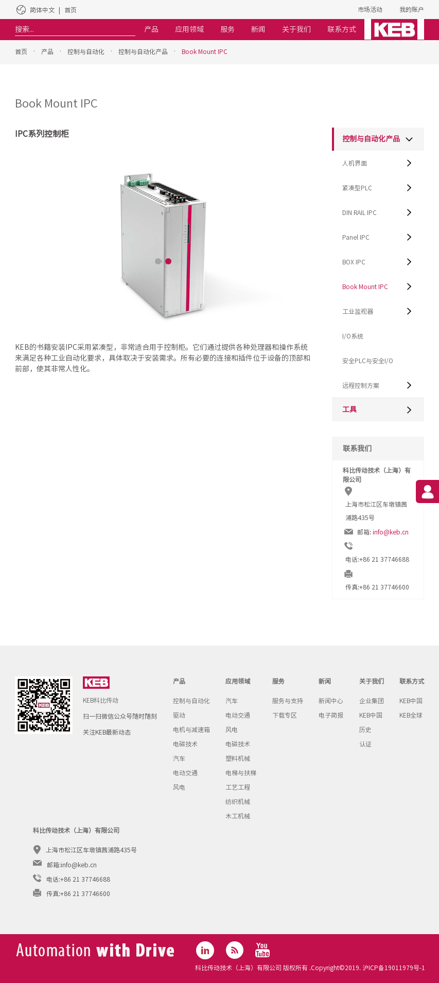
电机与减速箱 (191, 729)
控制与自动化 (85, 51)
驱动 (179, 715)
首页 (70, 10)
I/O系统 (352, 336)
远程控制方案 (360, 385)
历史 (365, 729)
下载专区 (284, 715)
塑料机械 (237, 758)
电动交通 (185, 773)
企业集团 (371, 701)
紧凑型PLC (357, 188)
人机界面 (354, 163)
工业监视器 (357, 311)
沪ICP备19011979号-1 (393, 967)
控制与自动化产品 (143, 51)
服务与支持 (287, 701)
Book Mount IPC (204, 51)
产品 (47, 51)
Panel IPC (356, 237)
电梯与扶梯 (240, 773)
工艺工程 (237, 787)
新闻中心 (331, 701)
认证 (365, 744)
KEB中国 (370, 715)
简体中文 (42, 10)
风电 (179, 787)
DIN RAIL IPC (359, 212)
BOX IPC (353, 262)
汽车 (179, 758)
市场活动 (370, 9)
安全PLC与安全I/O (367, 361)
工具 (349, 409)
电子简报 (331, 715)
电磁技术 (185, 744)
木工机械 (237, 816)
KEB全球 (411, 715)
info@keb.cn (391, 532)
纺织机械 (237, 801)
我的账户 (411, 9)
